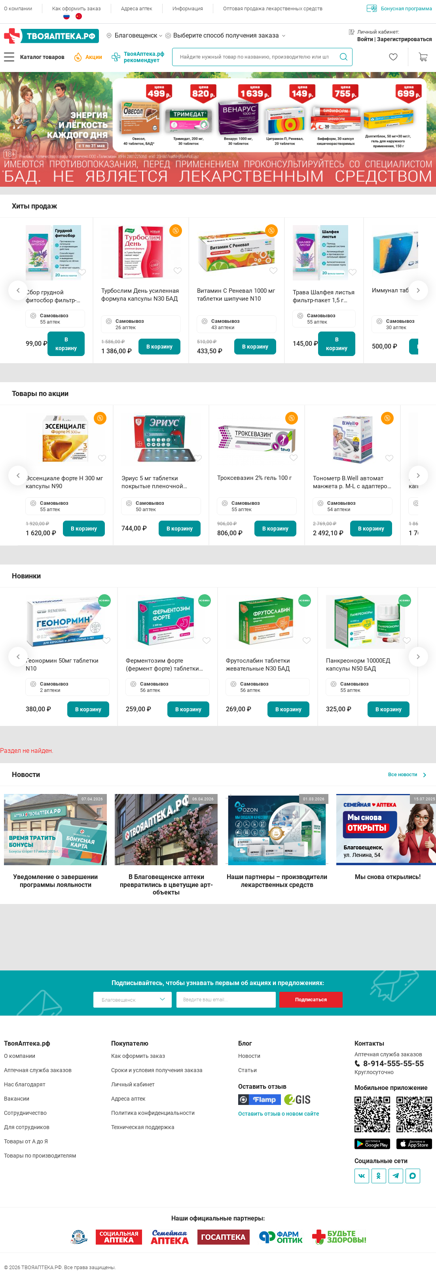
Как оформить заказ (76, 8)
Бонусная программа (399, 8)
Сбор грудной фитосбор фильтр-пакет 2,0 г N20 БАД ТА (53, 296)
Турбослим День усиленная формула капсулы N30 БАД (140, 294)
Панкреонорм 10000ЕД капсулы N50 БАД (358, 664)
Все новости (407, 774)
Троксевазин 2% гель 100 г (254, 477)
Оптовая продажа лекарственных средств (272, 8)
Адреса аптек (136, 8)
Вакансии (16, 1098)
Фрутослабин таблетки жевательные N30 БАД (258, 664)
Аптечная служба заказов (38, 1070)
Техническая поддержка (142, 1127)
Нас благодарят (24, 1084)
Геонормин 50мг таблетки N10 (62, 664)
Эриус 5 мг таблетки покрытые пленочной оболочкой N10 (152, 482)
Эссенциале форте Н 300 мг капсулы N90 (64, 482)
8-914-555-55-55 (393, 1063)
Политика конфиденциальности (153, 1113)
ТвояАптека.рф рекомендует (138, 57)
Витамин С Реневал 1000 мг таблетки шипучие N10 (236, 294)
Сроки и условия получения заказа (157, 1070)
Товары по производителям (40, 1155)
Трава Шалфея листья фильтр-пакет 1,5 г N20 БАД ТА (323, 296)
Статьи (247, 1070)
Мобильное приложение (391, 1088)
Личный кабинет (133, 1084)
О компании (18, 8)
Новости (249, 1056)
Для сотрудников (26, 1127)
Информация (188, 8)
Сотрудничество (25, 1113)
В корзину (66, 343)
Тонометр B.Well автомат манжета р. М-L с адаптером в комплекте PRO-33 (352, 482)
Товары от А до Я (26, 1141)
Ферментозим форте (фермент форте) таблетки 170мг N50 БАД (162, 665)
